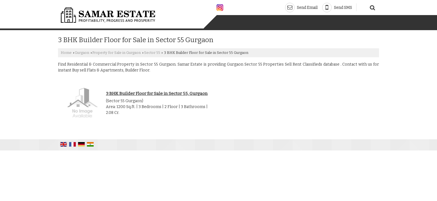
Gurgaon (82, 53)
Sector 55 (152, 53)
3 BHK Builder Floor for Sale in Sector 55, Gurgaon (157, 93)
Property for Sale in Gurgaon (116, 53)
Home (66, 53)
